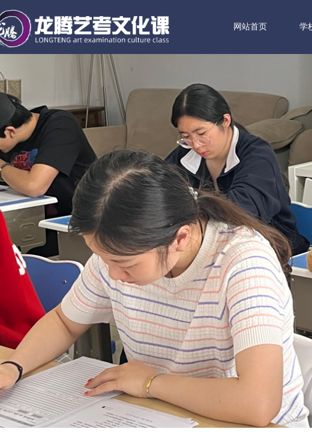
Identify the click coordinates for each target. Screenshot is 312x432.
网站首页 (267, 26)
